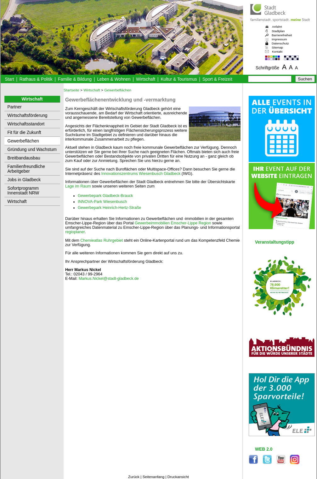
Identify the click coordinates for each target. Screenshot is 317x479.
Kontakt (277, 51)
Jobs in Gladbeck (24, 179)
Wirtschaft (145, 79)
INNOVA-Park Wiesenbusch (102, 201)
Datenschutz (280, 43)
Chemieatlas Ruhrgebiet (102, 240)
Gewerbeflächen (23, 141)
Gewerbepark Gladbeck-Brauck (105, 195)
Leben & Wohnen (113, 79)
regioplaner (75, 232)
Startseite (71, 90)
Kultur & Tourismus (179, 79)
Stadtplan (278, 31)
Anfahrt (277, 26)
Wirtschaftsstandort (26, 124)
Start (9, 79)
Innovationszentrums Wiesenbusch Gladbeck (141, 173)
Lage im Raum (78, 186)
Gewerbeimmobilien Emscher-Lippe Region (173, 223)
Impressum (279, 39)
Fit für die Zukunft (24, 132)
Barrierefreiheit (282, 35)
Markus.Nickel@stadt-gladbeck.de (109, 278)
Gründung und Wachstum (32, 149)
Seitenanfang (154, 477)
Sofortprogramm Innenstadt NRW (23, 190)
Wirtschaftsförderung (28, 115)
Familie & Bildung (75, 79)
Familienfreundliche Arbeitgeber (26, 169)
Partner (15, 107)
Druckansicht (178, 477)
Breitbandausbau (24, 158)
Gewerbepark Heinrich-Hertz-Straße (109, 207)
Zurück (133, 477)
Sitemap (277, 47)
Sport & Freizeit (217, 79)
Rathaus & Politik (36, 79)
